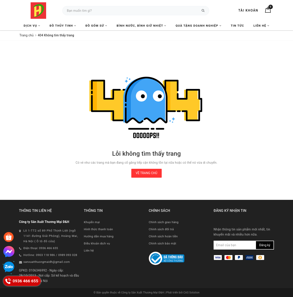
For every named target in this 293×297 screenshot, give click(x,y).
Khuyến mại (92, 222)
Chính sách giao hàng (164, 222)
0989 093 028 (67, 255)
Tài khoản (248, 10)
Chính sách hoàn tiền (163, 236)
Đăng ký (264, 245)
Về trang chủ (146, 173)
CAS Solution (191, 292)
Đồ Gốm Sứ (96, 25)
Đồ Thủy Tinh (63, 25)
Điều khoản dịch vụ (97, 243)
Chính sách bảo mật (162, 243)
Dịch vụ (32, 25)
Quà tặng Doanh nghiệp (198, 25)
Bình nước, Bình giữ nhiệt (141, 25)
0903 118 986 (45, 255)
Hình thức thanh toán (98, 229)
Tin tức (237, 25)
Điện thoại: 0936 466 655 (41, 248)
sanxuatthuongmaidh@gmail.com (47, 262)
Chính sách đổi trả (161, 229)
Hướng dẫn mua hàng (99, 236)
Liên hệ (261, 25)
